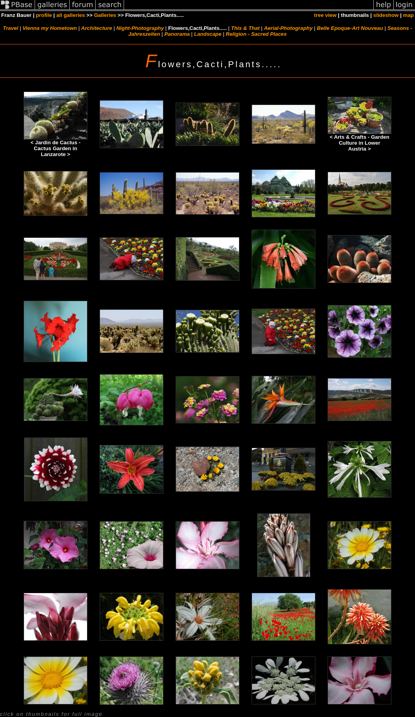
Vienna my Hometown (49, 28)
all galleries (70, 15)
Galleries (105, 15)
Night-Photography (140, 28)
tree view (325, 15)
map (408, 15)
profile (44, 15)
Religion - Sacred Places (256, 34)
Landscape (208, 34)
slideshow (385, 15)
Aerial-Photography (288, 28)
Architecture (96, 28)
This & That (245, 28)
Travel (10, 28)
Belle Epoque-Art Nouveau (350, 28)
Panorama (176, 34)
